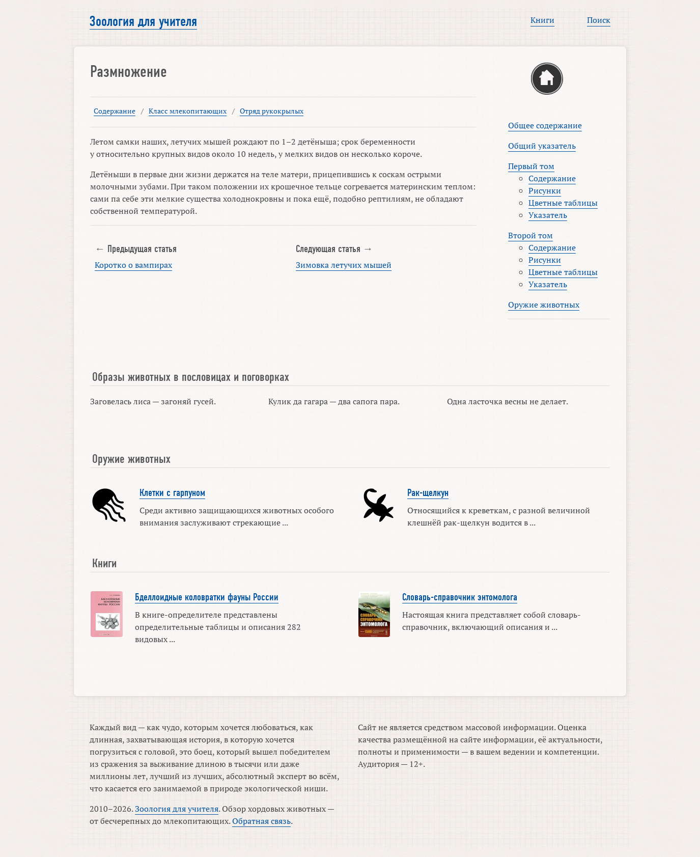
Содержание (114, 111)
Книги (542, 19)
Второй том (530, 235)
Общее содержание (545, 125)
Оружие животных (543, 304)
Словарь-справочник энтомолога (459, 597)
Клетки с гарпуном (172, 493)
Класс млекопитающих (188, 111)
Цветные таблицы (563, 202)
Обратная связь (261, 820)
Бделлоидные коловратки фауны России (206, 597)
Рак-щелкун (428, 493)
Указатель (547, 214)
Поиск (598, 19)
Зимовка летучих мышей (343, 264)
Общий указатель (542, 145)
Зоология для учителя (143, 21)
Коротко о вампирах (133, 264)
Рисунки (544, 190)
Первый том (531, 166)
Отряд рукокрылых (271, 111)
